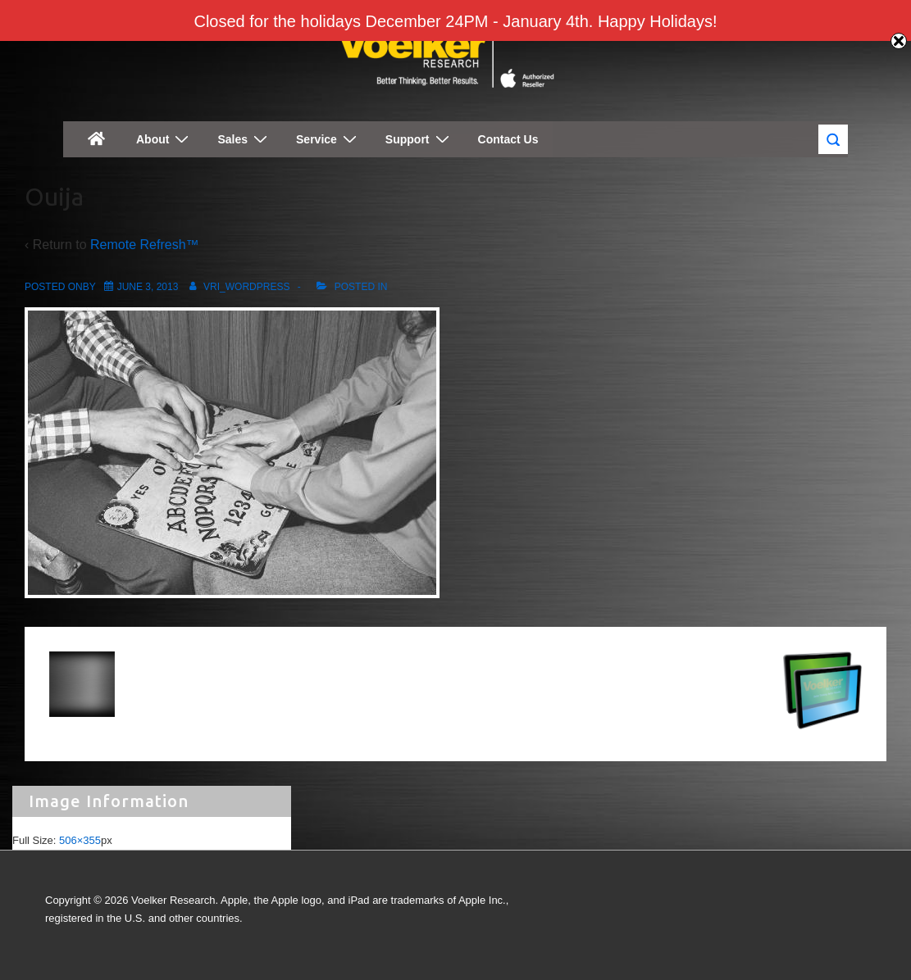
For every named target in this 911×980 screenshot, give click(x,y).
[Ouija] (148, 287)
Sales (244, 139)
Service (328, 139)
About (164, 139)
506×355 (80, 840)
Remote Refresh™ (144, 245)
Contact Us (508, 139)
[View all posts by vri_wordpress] (237, 287)
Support (419, 139)
